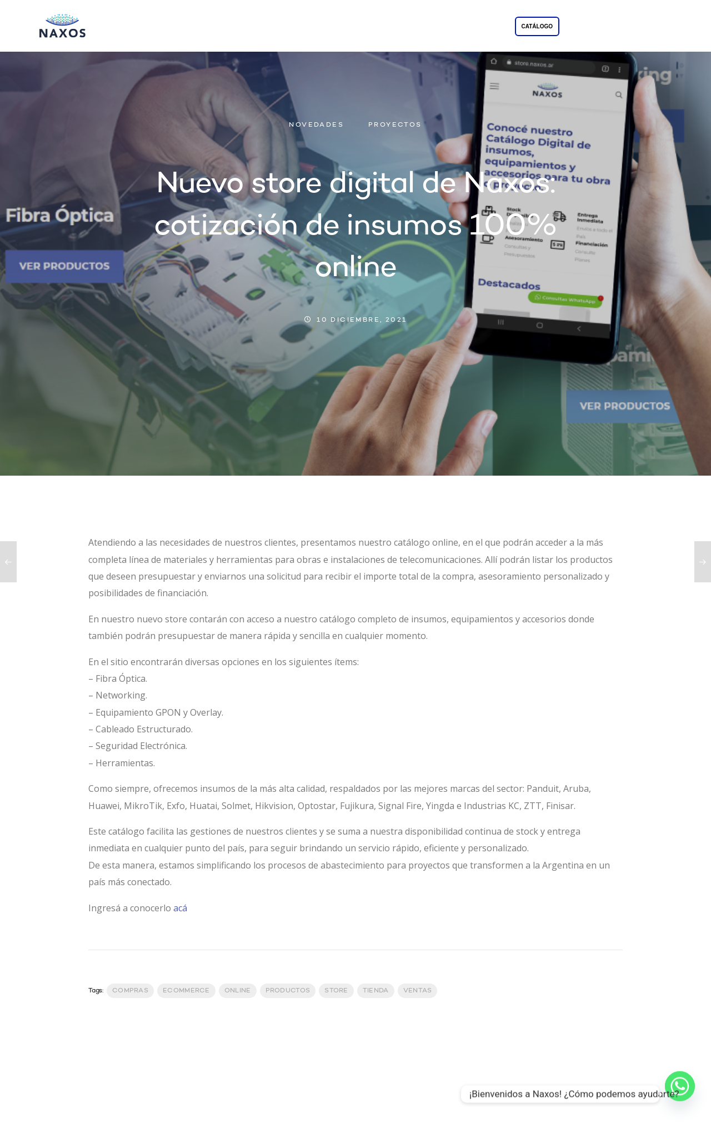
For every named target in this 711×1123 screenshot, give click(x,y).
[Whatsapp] (680, 1094)
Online (237, 990)
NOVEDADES (316, 125)
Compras (130, 990)
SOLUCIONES (328, 27)
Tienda (376, 990)
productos (288, 990)
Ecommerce (186, 990)
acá (180, 908)
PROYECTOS (396, 27)
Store (336, 990)
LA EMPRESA (259, 27)
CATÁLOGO (537, 26)
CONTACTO (460, 27)
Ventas (417, 990)
